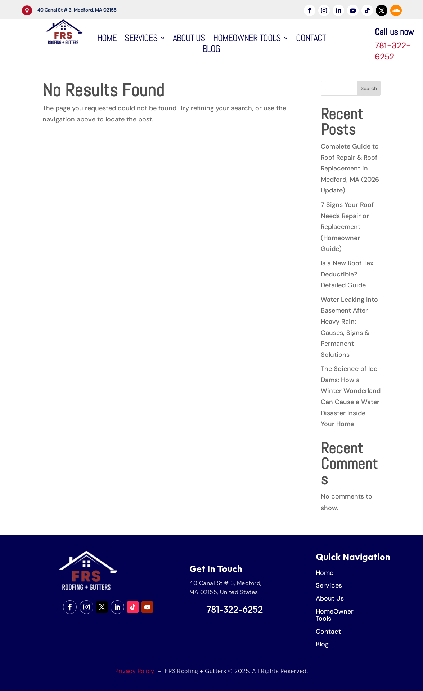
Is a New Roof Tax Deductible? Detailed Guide (347, 274)
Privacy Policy (134, 671)
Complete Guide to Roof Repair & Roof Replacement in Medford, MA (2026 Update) (350, 168)
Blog (211, 50)
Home (107, 40)
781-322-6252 (393, 51)
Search (369, 88)
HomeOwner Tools (247, 40)
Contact (311, 40)
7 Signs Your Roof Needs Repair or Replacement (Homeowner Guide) (347, 226)
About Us (189, 40)
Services (141, 40)
